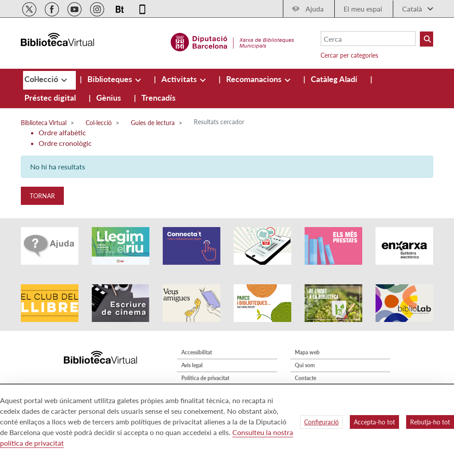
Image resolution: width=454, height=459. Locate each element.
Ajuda (314, 8)
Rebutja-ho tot (430, 422)
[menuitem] (42, 79)
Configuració (321, 422)
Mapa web (307, 352)
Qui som (305, 365)
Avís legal (192, 365)
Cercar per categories (349, 55)
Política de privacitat (205, 378)
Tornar (42, 196)
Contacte (305, 378)
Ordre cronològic (65, 143)
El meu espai (363, 8)
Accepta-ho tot (374, 422)
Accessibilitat (196, 352)
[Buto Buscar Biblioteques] (426, 39)
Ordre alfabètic (62, 132)
